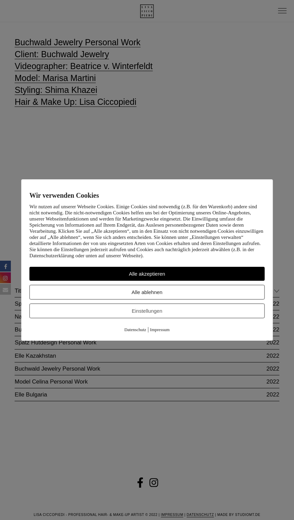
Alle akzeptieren (147, 274)
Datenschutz (135, 329)
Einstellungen (147, 311)
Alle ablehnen (147, 292)
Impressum (160, 329)
